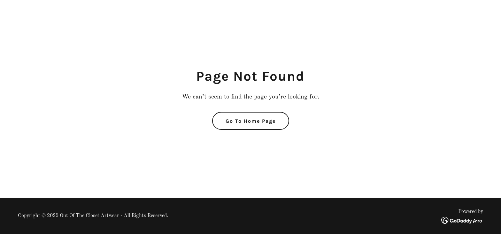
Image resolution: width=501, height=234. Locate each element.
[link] (462, 220)
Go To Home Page (251, 121)
